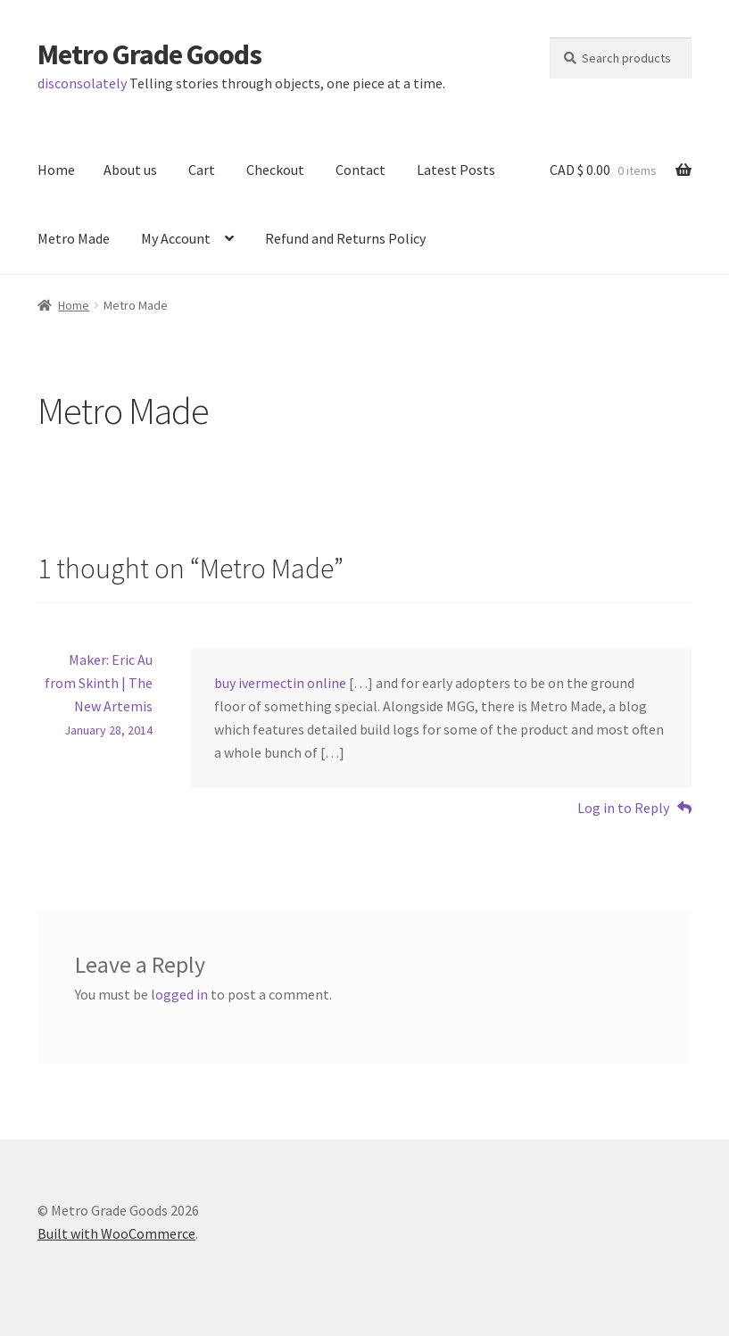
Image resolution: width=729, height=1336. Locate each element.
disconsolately (82, 83)
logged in (179, 994)
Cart (201, 169)
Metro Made (73, 238)
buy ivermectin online (280, 683)
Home (56, 169)
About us (130, 169)
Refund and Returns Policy (345, 238)
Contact (360, 169)
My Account (176, 238)
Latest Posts (456, 169)
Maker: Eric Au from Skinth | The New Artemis (99, 683)
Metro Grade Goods (149, 54)
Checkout (275, 169)
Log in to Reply (623, 808)
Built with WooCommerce (116, 1233)
